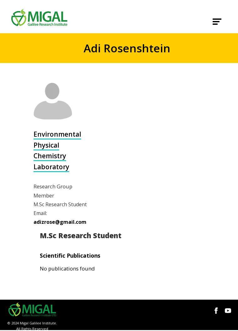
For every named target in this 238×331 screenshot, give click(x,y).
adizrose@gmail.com (60, 221)
